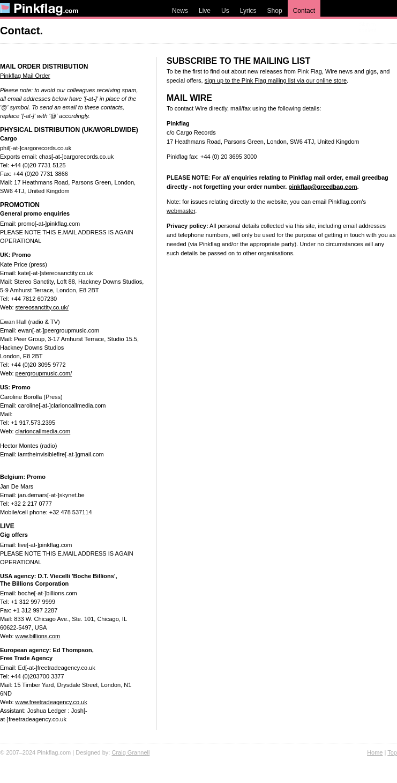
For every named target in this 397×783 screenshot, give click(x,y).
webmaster (181, 211)
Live (205, 10)
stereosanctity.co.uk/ (42, 307)
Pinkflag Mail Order (25, 75)
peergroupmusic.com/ (44, 373)
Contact (304, 10)
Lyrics (248, 10)
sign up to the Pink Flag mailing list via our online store (276, 80)
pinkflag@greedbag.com (322, 186)
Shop (274, 10)
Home (375, 752)
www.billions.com (38, 636)
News (180, 10)
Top (392, 752)
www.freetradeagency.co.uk (51, 702)
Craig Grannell (130, 752)
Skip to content (368, 27)
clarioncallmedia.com (43, 431)
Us (225, 10)
